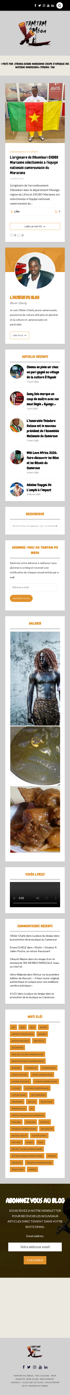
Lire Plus (18, 335)
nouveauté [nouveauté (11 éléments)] (47, 1129)
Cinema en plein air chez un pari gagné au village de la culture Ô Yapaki (43, 372)
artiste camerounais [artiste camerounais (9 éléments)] (22, 1034)
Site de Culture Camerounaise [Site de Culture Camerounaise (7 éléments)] (27, 1149)
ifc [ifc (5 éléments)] (31, 1108)
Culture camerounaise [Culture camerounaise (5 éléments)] (37, 1088)
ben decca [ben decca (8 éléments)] (39, 1041)
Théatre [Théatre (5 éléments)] (52, 1156)
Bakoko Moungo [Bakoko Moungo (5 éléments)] (20, 1041)
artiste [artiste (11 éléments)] (43, 1027)
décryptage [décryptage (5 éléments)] (46, 1102)
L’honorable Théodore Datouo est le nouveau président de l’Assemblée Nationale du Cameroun (43, 428)
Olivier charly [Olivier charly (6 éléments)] (39, 1135)
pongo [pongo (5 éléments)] (29, 1142)
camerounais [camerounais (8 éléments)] (49, 1068)
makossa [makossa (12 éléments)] (16, 1122)
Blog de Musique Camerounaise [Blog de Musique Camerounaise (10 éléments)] (28, 1061)
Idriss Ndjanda (18, 974)
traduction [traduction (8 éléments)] (18, 1169)
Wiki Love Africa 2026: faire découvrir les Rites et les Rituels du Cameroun (43, 460)
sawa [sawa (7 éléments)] (40, 1142)
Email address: (35, 1236)
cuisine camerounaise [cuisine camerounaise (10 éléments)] (46, 1081)
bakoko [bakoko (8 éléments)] (42, 1034)
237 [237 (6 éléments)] (13, 1027)
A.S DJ (13, 993)
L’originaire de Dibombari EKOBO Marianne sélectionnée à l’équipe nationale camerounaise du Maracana (34, 165)
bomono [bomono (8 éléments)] (16, 1068)
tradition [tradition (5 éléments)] (16, 1163)
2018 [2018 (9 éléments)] (22, 1027)
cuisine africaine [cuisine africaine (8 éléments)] (20, 1081)
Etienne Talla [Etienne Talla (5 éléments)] (18, 1108)
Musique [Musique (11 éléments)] (44, 1122)
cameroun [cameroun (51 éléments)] (31, 1068)
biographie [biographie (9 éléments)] (17, 1047)
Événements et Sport (24, 151)
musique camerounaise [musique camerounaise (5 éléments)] (24, 1129)
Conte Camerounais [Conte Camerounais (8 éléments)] (42, 1075)
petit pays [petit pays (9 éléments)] (16, 1142)
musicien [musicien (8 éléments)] (30, 1122)
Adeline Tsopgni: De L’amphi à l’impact (39, 487)
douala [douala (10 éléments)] (31, 1102)
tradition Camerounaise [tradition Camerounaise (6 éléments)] (39, 1163)
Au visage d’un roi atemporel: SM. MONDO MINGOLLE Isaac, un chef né (35, 962)
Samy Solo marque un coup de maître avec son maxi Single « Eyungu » (43, 399)
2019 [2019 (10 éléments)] (32, 1027)
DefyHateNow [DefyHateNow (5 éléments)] (38, 1095)
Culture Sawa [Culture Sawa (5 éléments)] (19, 1095)
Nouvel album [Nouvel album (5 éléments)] (19, 1135)
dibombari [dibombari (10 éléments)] (17, 1102)
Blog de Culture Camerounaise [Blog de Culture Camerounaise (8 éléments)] (27, 1054)
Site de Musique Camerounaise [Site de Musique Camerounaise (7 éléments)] (27, 1156)
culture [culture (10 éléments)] (16, 1088)
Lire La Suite (33, 226)
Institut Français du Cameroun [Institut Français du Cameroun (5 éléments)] (28, 1115)
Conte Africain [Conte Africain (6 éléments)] (19, 1075)
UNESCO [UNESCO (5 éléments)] (32, 1169)
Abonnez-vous (21, 598)
